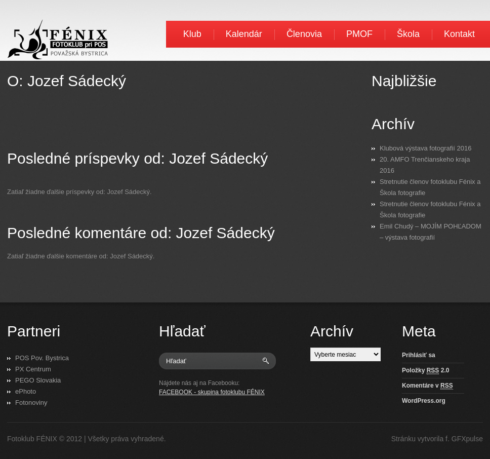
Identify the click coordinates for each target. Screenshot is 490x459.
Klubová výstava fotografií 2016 (425, 148)
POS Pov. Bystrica (42, 358)
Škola (408, 34)
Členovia (304, 34)
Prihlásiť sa (418, 355)
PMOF (359, 34)
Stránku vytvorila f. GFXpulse (437, 439)
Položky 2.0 (425, 370)
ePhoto (25, 391)
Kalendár (244, 34)
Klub (192, 34)
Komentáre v (427, 386)
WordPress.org (423, 400)
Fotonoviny (31, 402)
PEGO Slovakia (38, 380)
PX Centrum (33, 369)
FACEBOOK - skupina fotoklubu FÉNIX (212, 392)
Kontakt (459, 34)
